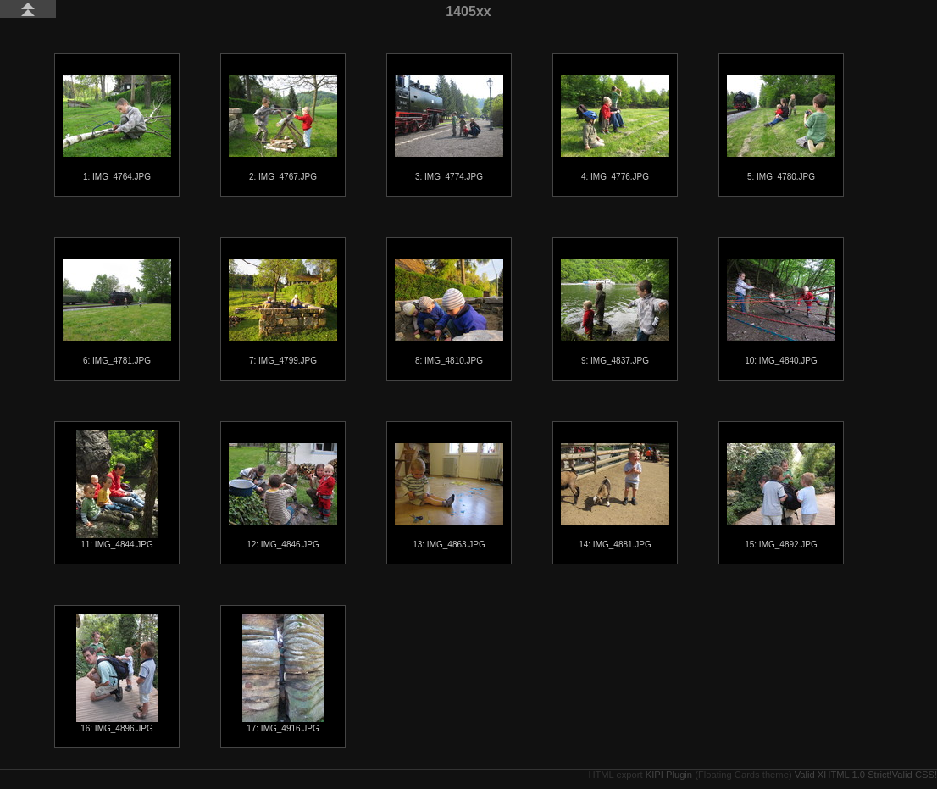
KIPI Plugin (669, 775)
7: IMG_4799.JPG (283, 312)
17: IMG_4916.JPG (283, 673)
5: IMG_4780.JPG (781, 128)
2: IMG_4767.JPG (283, 128)
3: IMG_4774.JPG (449, 128)
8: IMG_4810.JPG (449, 312)
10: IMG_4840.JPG (781, 312)
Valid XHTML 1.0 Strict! (843, 775)
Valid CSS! (914, 775)
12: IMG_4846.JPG (283, 496)
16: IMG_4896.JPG (117, 673)
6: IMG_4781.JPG (117, 312)
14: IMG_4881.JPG (615, 496)
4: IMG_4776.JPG (615, 128)
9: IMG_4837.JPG (615, 312)
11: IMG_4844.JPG (117, 489)
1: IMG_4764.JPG (117, 128)
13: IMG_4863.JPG (449, 496)
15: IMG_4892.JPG (781, 496)
